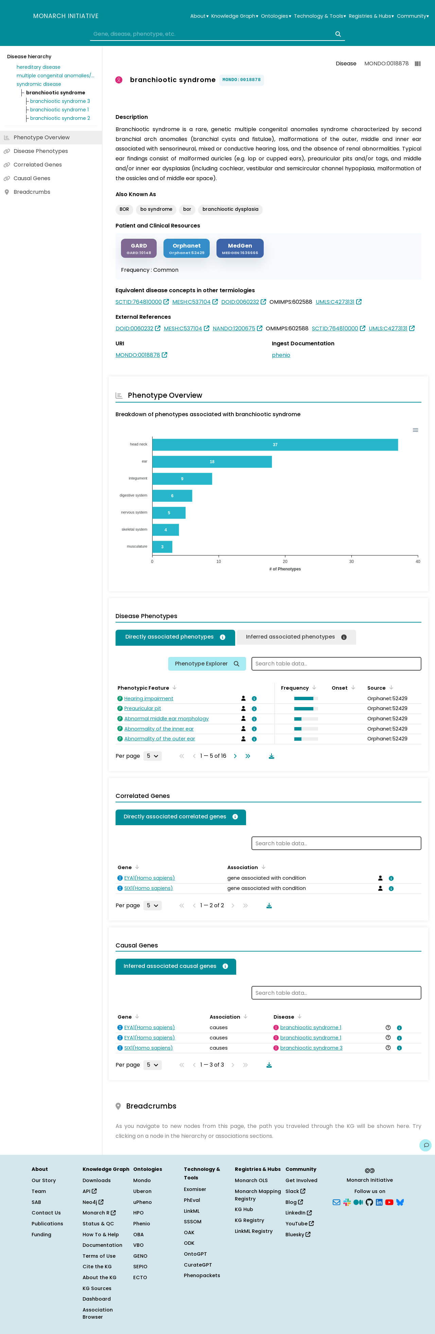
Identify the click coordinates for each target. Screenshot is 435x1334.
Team (39, 1191)
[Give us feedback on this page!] (425, 1145)
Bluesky (297, 1234)
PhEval (192, 1200)
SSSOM (193, 1221)
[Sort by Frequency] (313, 687)
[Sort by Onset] (352, 687)
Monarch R (99, 1212)
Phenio (141, 1223)
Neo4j (93, 1202)
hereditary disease (38, 67)
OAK (189, 1232)
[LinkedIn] (379, 1201)
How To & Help (101, 1234)
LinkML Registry (254, 1231)
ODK (189, 1243)
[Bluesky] (400, 1201)
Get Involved (301, 1180)
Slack (295, 1191)
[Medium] (358, 1201)
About (199, 16)
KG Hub (244, 1209)
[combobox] (217, 34)
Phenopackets (202, 1275)
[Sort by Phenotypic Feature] (173, 687)
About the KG (100, 1277)
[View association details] (253, 698)
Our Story (44, 1180)
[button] (304, 698)
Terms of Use (99, 1256)
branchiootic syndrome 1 (59, 109)
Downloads (97, 1180)
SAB (36, 1202)
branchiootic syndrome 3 (60, 101)
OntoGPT (195, 1254)
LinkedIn (298, 1212)
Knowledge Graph (234, 16)
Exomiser (195, 1189)
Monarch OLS (251, 1180)
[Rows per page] (152, 756)
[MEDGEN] (240, 248)
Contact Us (46, 1212)
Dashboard (97, 1299)
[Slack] (347, 1201)
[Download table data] (270, 756)
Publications (47, 1223)
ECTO (140, 1277)
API (90, 1191)
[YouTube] (389, 1201)
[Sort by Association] (262, 866)
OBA (138, 1234)
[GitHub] (369, 1201)
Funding (41, 1234)
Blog (294, 1202)
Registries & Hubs (371, 16)
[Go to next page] (234, 756)
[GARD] (139, 248)
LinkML (191, 1211)
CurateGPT (198, 1264)
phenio (281, 355)
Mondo (142, 1180)
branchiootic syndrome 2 (60, 118)
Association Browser (98, 1313)
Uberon (142, 1191)
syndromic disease (39, 84)
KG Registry (249, 1220)
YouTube (299, 1223)
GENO (140, 1256)
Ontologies (276, 16)
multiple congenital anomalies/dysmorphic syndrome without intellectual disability (56, 75)
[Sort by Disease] (298, 1016)
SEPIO (140, 1266)
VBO (138, 1245)
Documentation (102, 1245)
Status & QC (98, 1223)
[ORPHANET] (186, 248)
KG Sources (97, 1288)
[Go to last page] (246, 756)
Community (413, 16)
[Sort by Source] (390, 687)
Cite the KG (97, 1266)
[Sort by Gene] (136, 866)
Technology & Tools (320, 16)
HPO (138, 1212)
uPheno (142, 1202)
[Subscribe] (336, 1201)
